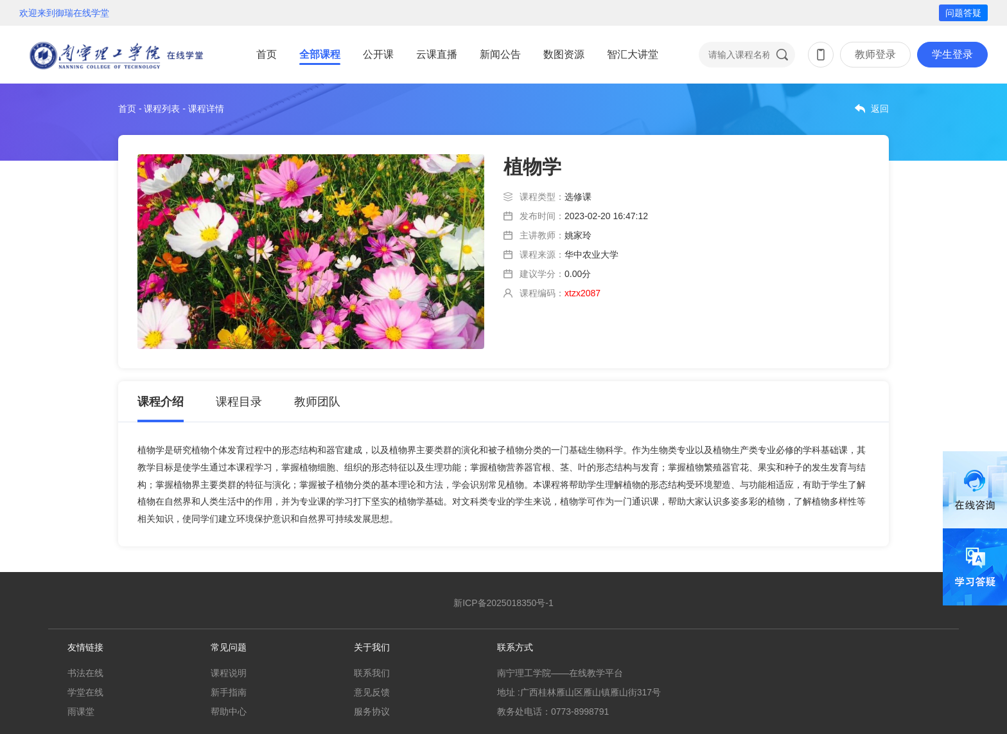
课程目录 (239, 401)
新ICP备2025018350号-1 (503, 603)
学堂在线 (85, 692)
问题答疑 (963, 13)
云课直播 (436, 54)
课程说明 (229, 673)
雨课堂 (80, 711)
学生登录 (952, 54)
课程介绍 (160, 401)
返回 (880, 108)
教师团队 (317, 401)
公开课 (378, 54)
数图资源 (563, 54)
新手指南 (229, 692)
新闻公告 (500, 54)
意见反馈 (372, 692)
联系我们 (372, 673)
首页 (266, 54)
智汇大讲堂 (632, 54)
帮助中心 (229, 711)
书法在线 (85, 673)
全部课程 (319, 54)
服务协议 (372, 711)
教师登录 (875, 54)
